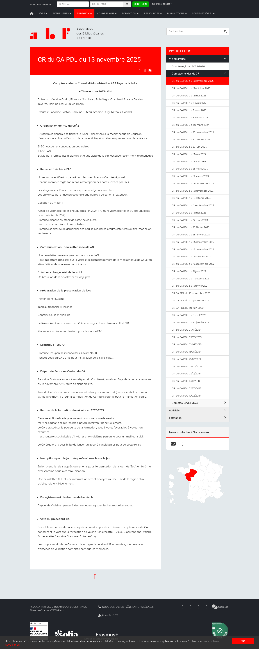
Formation (130, 13)
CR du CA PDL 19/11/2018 (186, 380)
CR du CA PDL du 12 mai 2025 (189, 95)
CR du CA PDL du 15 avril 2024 (189, 161)
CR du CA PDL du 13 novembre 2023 (192, 190)
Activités (198, 410)
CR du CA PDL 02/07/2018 (186, 388)
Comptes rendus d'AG (199, 403)
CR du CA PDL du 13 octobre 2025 (191, 88)
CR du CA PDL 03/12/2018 (186, 373)
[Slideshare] (207, 607)
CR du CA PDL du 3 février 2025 (190, 117)
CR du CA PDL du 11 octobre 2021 (191, 278)
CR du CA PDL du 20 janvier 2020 (191, 322)
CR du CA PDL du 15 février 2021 (190, 285)
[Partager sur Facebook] (139, 70)
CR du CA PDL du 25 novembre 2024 (193, 132)
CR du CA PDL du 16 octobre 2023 (191, 197)
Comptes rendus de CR (199, 73)
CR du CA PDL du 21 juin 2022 (189, 271)
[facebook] (183, 443)
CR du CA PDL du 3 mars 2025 (189, 110)
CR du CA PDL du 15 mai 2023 (189, 212)
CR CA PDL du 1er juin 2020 (188, 307)
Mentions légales (140, 607)
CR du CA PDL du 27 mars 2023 (190, 220)
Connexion (140, 4)
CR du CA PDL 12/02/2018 (186, 395)
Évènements (62, 13)
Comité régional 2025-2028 (188, 66)
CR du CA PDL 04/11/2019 (186, 329)
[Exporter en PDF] (150, 70)
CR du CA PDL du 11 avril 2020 (189, 315)
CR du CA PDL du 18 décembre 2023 (193, 183)
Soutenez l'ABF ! (203, 13)
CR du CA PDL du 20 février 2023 (190, 227)
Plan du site (108, 615)
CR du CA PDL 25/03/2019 (186, 359)
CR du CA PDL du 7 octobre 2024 (191, 139)
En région (84, 13)
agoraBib (220, 607)
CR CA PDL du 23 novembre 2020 (191, 293)
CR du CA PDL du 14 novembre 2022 (193, 249)
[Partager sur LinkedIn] (145, 70)
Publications (177, 13)
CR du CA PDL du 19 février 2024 (190, 176)
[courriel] (173, 443)
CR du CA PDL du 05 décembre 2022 (193, 241)
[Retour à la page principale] (31, 13)
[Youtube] (199, 607)
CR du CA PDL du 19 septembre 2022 (193, 263)
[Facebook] (183, 607)
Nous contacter (111, 607)
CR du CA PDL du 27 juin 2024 (189, 146)
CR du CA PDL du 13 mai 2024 (189, 154)
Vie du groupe (198, 59)
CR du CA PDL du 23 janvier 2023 (191, 234)
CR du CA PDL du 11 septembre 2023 (193, 205)
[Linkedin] (191, 607)
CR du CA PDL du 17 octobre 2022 (191, 256)
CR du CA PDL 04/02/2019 (187, 366)
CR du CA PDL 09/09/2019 (187, 337)
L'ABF (43, 13)
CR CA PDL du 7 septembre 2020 (191, 300)
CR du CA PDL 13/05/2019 (186, 351)
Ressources (153, 13)
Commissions (107, 13)
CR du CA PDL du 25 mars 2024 (190, 168)
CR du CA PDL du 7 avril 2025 (189, 102)
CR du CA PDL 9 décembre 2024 (190, 124)
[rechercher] (226, 31)
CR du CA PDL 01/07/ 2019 (186, 344)
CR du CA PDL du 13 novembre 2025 (192, 80)
